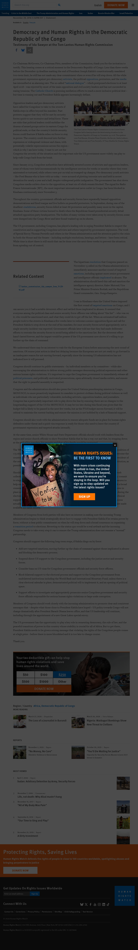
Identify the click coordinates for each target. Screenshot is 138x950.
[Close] (115, 445)
